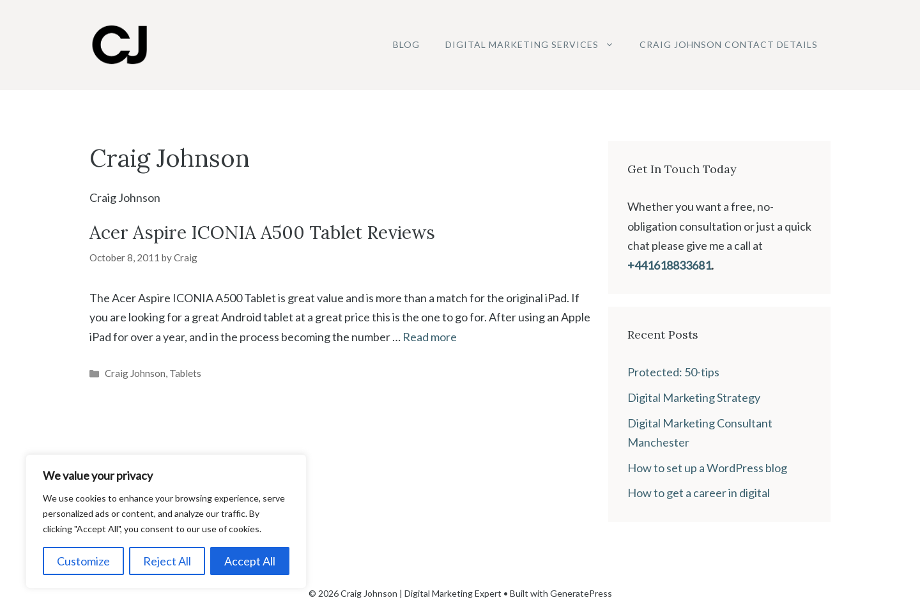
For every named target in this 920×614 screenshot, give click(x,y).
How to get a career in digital (698, 493)
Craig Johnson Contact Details (729, 44)
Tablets (185, 373)
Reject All (167, 561)
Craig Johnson (135, 373)
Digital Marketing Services (536, 45)
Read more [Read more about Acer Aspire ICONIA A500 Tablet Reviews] (429, 337)
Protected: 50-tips (673, 372)
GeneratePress (581, 593)
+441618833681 (669, 265)
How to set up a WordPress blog (707, 468)
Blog (406, 44)
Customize (83, 561)
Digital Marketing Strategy (693, 397)
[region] (166, 521)
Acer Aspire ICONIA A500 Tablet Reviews (262, 232)
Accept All (249, 561)
